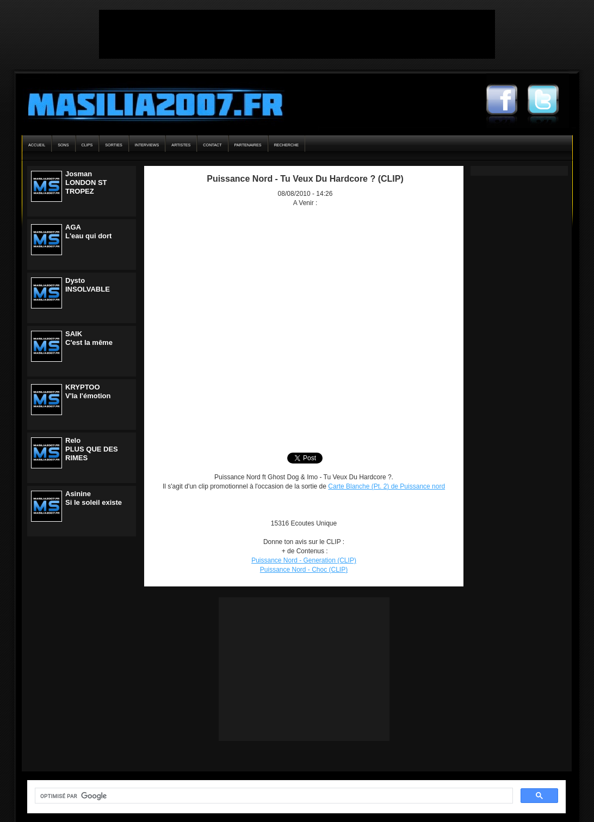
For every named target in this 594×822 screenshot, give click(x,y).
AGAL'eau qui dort (88, 231)
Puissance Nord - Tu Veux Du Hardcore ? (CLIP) (305, 178)
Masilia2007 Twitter (548, 100)
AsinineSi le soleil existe (93, 498)
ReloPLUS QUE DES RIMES (91, 449)
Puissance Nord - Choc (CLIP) (304, 569)
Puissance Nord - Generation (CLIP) (303, 560)
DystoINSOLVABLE (87, 284)
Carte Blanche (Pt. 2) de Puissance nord (386, 486)
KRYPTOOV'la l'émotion (87, 391)
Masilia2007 (149, 102)
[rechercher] (272, 796)
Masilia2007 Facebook (507, 100)
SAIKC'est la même (89, 338)
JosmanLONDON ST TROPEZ (86, 182)
